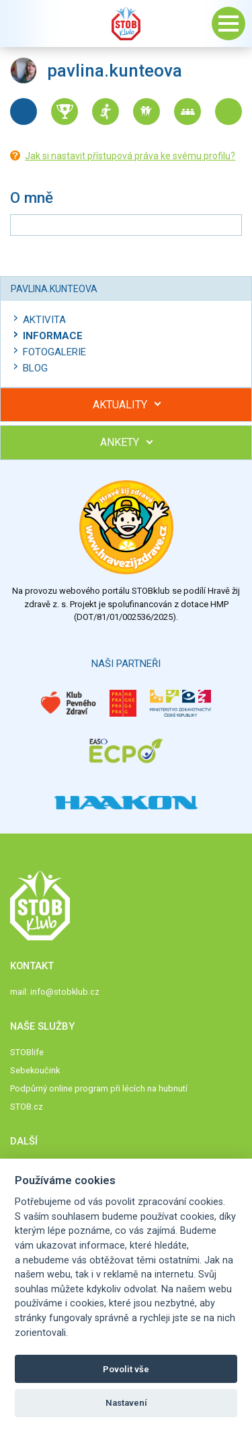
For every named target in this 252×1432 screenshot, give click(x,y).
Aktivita (44, 320)
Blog (35, 368)
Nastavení (126, 1403)
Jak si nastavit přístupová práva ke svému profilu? (130, 155)
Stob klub (126, 23)
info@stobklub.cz (64, 992)
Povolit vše (126, 1369)
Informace (53, 336)
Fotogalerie (54, 352)
